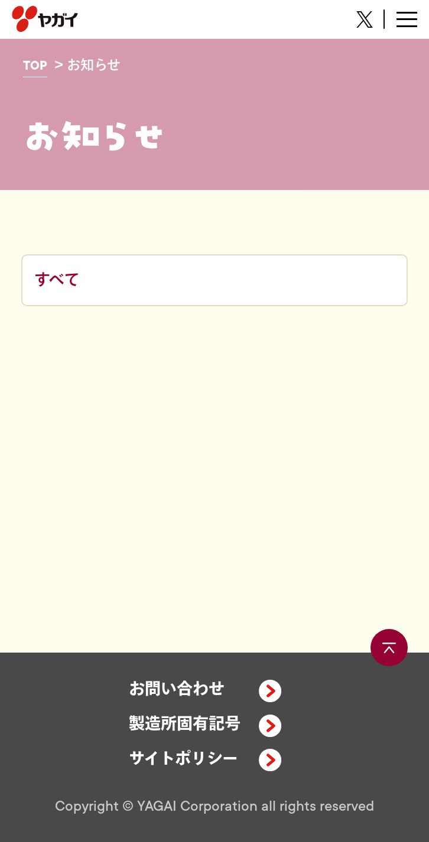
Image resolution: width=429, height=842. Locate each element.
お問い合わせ (177, 690)
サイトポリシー (183, 760)
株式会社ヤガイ (45, 19)
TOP (35, 66)
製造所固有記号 (184, 725)
